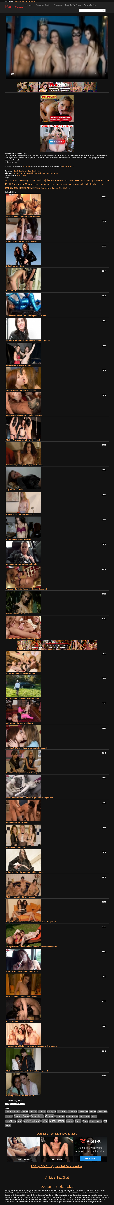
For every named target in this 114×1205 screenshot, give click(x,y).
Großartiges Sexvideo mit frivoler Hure (20, 1096)
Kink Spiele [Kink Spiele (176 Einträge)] (60, 184)
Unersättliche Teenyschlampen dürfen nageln (22, 773)
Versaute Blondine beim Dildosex (18, 614)
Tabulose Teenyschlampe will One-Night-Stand (23, 440)
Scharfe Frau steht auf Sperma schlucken (21, 673)
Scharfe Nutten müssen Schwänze (18, 539)
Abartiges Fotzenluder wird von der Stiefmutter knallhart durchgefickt (31, 947)
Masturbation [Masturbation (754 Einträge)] (19, 187)
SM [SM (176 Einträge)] (60, 188)
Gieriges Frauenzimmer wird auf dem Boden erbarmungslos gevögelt (31, 922)
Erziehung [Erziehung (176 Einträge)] (88, 180)
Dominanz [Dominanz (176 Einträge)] (72, 180)
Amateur (16, 173)
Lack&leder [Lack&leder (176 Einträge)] (77, 184)
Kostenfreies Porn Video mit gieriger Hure (21, 390)
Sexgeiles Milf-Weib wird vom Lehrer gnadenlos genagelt (26, 748)
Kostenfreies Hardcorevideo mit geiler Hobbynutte (24, 415)
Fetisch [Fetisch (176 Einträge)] (97, 180)
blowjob (34, 173)
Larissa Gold (26, 171)
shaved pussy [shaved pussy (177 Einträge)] (52, 188)
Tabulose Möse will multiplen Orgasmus (20, 897)
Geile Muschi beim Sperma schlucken (19, 723)
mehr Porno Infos (11, 162)
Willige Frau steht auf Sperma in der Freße (21, 241)
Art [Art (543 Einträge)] (16, 180)
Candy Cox (17, 171)
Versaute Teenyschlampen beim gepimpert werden (24, 465)
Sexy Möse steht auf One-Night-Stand (19, 1021)
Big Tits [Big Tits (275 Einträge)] (29, 180)
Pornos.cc (14, 6)
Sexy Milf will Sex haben (14, 490)
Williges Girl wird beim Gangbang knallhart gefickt (24, 872)
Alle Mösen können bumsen (16, 847)
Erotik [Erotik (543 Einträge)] (80, 180)
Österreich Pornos (21, 1)
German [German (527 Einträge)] (29, 184)
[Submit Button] (103, 10)
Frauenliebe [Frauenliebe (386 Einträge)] (18, 184)
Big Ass (22, 173)
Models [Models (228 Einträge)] (30, 188)
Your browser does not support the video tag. (57, 47)
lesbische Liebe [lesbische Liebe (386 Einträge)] (95, 184)
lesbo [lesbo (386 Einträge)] (8, 188)
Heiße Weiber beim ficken (15, 266)
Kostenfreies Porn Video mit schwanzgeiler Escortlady (26, 316)
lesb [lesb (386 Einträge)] (84, 184)
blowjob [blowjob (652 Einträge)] (44, 180)
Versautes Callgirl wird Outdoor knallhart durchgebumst (26, 589)
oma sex (32, 1)
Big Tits (28, 173)
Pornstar (46, 173)
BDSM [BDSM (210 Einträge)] (22, 180)
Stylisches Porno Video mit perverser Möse (21, 996)
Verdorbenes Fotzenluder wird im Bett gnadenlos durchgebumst (29, 798)
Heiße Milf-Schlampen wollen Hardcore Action (22, 698)
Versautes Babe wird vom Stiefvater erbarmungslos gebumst (28, 340)
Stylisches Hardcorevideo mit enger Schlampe (23, 216)
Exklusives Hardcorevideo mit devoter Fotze (22, 971)
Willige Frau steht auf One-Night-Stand (20, 514)
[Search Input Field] (90, 10)
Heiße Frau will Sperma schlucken (18, 365)
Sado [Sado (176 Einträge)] (43, 188)
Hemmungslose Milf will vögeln (17, 822)
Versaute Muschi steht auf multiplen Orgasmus (23, 639)
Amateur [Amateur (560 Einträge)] (10, 180)
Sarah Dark (36, 171)
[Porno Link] (57, 87)
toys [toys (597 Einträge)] (65, 187)
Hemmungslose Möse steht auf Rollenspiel (21, 564)
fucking (39, 173)
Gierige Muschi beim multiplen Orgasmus (21, 291)
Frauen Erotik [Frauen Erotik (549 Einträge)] (21, 1116)
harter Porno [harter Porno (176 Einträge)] (49, 184)
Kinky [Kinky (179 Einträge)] (68, 184)
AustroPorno (21, 175)
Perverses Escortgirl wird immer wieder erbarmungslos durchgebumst (31, 1046)
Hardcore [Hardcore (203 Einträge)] (38, 184)
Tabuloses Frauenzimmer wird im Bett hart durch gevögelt (27, 1071)
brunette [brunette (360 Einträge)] (53, 180)
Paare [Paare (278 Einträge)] (37, 188)
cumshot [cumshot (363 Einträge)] (62, 180)
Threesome (54, 173)
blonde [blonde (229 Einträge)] (36, 180)
